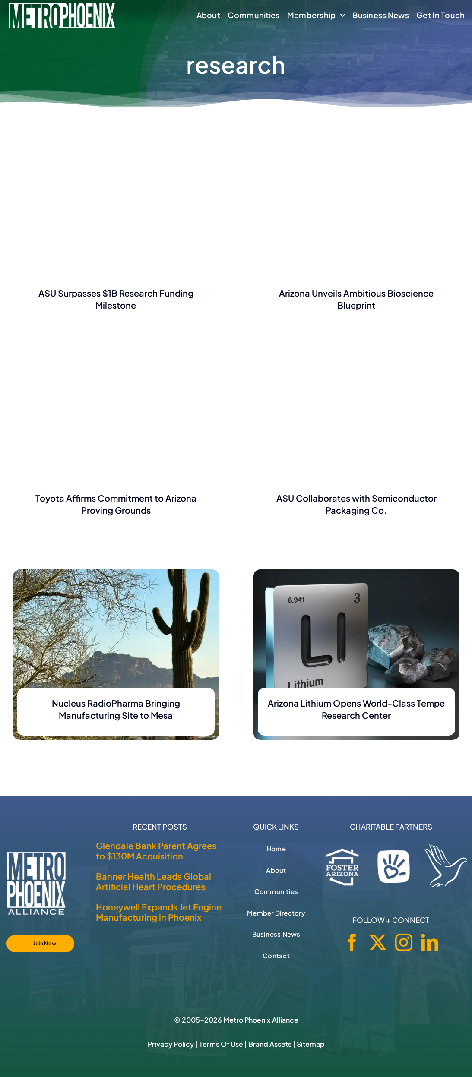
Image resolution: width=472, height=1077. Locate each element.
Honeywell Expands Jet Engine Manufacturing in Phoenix (159, 911)
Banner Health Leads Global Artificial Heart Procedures (153, 881)
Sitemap (311, 1044)
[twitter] (377, 942)
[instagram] (403, 942)
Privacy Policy (171, 1044)
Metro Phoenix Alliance (260, 1019)
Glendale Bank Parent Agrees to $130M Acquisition (156, 850)
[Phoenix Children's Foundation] (393, 864)
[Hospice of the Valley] (446, 865)
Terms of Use (221, 1044)
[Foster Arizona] (342, 865)
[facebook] (352, 942)
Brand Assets (269, 1044)
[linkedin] (429, 942)
